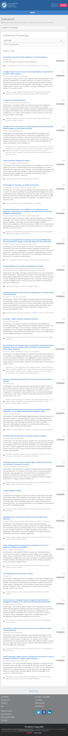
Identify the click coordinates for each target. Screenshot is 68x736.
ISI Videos (38, 700)
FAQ (2, 706)
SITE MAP (4, 720)
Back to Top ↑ (34, 691)
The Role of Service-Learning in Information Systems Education (24, 436)
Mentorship (39, 703)
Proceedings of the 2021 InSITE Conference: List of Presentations (25, 57)
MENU (32, 12)
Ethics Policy (6, 714)
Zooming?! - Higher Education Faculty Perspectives (20, 319)
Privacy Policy (6, 711)
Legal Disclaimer (7, 717)
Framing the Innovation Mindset (14, 100)
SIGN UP (63, 5)
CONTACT (4, 703)
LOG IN (54, 5)
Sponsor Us (5, 700)
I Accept (29, 733)
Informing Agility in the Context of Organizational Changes (23, 266)
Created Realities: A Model (12, 491)
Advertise (4, 697)
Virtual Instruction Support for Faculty (16, 161)
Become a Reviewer (42, 697)
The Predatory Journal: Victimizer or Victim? (18, 573)
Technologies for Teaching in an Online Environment (21, 185)
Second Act (39, 706)
